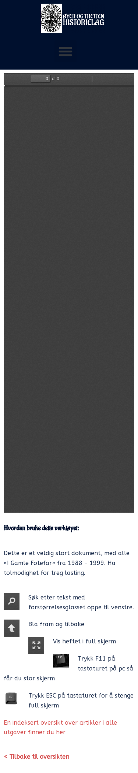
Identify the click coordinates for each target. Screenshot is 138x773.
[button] (65, 51)
